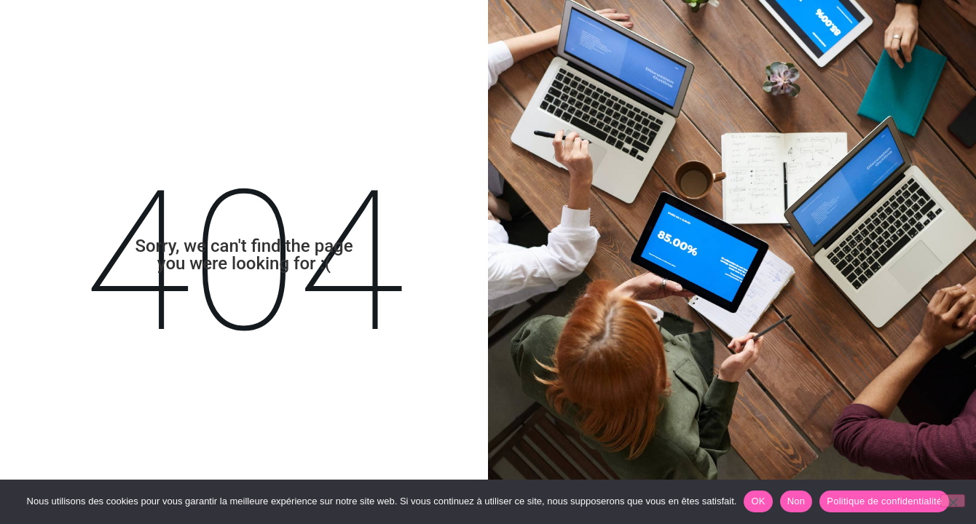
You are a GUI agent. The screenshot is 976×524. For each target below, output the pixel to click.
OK (758, 501)
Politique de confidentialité (884, 501)
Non (796, 501)
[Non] (952, 500)
